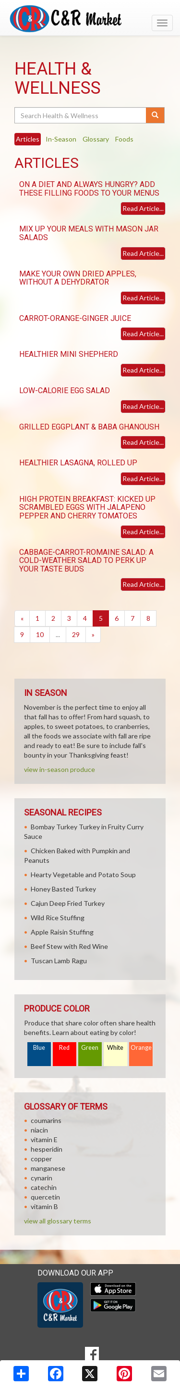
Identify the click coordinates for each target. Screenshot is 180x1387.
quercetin (45, 1197)
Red (64, 1047)
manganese (48, 1168)
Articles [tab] (27, 139)
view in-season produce (59, 769)
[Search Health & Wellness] (80, 115)
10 (40, 634)
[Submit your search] (155, 115)
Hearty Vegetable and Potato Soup (83, 874)
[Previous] (22, 618)
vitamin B (44, 1206)
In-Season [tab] (61, 139)
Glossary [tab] (96, 139)
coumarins (46, 1120)
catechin (44, 1187)
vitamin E (44, 1139)
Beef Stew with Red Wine (69, 946)
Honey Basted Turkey (63, 889)
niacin (39, 1130)
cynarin (41, 1178)
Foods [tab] (124, 139)
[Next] (93, 635)
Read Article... (143, 208)
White (115, 1047)
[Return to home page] (90, 19)
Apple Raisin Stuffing (62, 932)
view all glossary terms (57, 1221)
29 (76, 634)
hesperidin (46, 1149)
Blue (39, 1047)
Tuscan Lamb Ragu (59, 961)
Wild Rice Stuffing (57, 918)
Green (89, 1047)
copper (41, 1159)
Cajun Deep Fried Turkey (68, 903)
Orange (141, 1047)
